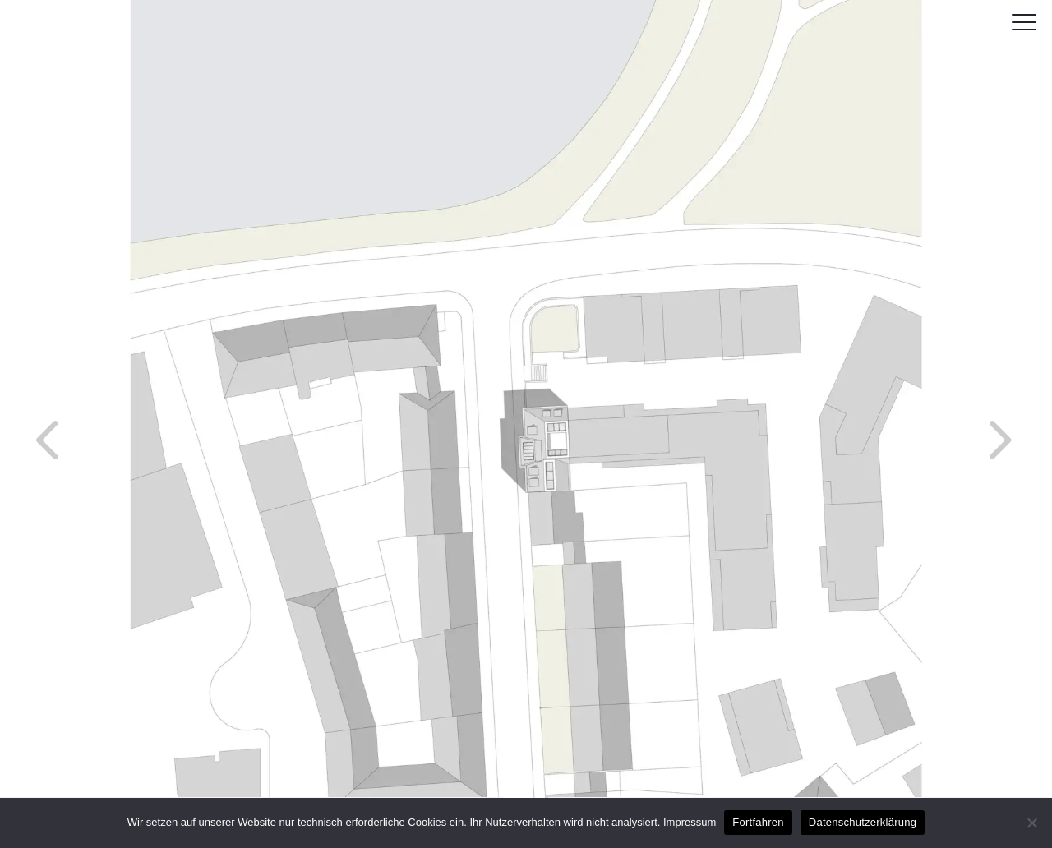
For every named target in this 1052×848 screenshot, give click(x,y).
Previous (16, 406)
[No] (1031, 822)
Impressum (689, 822)
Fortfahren (757, 822)
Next (965, 406)
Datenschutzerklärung (862, 822)
